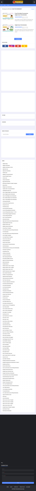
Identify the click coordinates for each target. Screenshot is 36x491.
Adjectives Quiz (5, 169)
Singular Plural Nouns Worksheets (8, 373)
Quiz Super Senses (6, 351)
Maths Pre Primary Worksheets (8, 260)
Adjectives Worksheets (21, 25)
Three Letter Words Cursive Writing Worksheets (11, 385)
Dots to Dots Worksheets (7, 217)
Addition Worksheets (6, 165)
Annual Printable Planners (7, 176)
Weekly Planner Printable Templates (9, 407)
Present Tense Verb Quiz (7, 294)
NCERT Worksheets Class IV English (9, 271)
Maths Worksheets (6, 262)
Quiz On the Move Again (7, 342)
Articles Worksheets (6, 179)
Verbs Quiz (4, 396)
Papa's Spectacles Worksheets (8, 278)
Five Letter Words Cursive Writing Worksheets (10, 229)
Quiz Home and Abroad (6, 335)
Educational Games (6, 219)
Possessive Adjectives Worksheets (9, 281)
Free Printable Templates (7, 235)
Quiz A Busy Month (6, 306)
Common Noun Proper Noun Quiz (8, 203)
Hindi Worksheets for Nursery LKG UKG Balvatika (11, 247)
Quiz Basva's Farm (6, 314)
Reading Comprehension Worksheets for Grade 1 (11, 362)
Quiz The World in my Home (7, 353)
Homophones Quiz (6, 251)
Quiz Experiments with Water (7, 326)
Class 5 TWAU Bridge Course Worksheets (10, 199)
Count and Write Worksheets (7, 208)
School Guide (25, 27)
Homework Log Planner (7, 249)
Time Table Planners (6, 387)
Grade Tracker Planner (6, 242)
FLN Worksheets (5, 231)
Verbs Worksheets (6, 398)
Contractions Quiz (6, 206)
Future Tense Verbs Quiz (7, 238)
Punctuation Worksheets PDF (8, 303)
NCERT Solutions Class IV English (8, 265)
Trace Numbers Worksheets (7, 389)
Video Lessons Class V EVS (7, 405)
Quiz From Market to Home (7, 330)
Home (2, 5)
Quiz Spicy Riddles (6, 348)
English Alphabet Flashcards (7, 222)
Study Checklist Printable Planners (8, 378)
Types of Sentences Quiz (7, 394)
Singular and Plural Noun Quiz (8, 369)
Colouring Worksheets (6, 201)
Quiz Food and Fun (6, 328)
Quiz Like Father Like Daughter (8, 337)
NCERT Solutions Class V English (8, 267)
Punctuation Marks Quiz (7, 301)
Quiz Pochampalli (6, 344)
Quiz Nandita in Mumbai (7, 340)
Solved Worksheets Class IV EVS (8, 376)
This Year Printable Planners (7, 383)
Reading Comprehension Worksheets (9, 360)
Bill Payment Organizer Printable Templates (10, 183)
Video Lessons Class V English (8, 403)
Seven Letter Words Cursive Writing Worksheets (11, 367)
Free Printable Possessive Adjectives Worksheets (21, 14)
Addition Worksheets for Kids (8, 167)
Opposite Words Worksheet (7, 276)
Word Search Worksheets (7, 410)
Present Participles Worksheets (8, 292)
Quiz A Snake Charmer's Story (8, 308)
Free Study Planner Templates (8, 237)
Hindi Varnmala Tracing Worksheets (9, 244)
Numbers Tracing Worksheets (8, 274)
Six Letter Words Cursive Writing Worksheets (10, 374)
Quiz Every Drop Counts (7, 324)
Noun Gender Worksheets (7, 272)
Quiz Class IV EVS (6, 317)
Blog (2, 462)
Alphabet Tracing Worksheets (8, 174)
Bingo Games (5, 185)
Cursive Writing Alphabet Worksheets (9, 210)
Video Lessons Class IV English (8, 401)
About (5, 5)
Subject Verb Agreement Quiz (8, 382)
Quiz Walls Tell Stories (6, 358)
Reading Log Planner (6, 364)
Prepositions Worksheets (7, 290)
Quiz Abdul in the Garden (7, 312)
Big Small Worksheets (6, 181)
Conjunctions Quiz (6, 204)
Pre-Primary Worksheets (7, 287)
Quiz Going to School (6, 333)
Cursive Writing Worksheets (7, 215)
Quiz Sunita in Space (6, 349)
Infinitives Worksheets (6, 253)
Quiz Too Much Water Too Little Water (9, 355)
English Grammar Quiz (6, 224)
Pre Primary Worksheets (7, 285)
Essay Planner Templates (7, 228)
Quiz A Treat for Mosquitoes (7, 310)
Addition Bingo (5, 163)
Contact (8, 5)
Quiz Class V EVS (5, 319)
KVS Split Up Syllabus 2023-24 (8, 258)
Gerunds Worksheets (6, 240)
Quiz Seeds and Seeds (6, 346)
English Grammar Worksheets (8, 226)
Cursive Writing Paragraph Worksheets (9, 213)
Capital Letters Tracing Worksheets (9, 188)
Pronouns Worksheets (6, 299)
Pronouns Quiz (5, 297)
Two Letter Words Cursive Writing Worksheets (10, 392)
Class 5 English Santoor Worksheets (9, 194)
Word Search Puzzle (6, 408)
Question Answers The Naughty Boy (9, 305)
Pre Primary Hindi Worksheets (8, 283)
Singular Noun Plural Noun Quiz (8, 371)
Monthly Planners (6, 263)
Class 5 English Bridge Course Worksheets (10, 192)
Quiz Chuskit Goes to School (7, 315)
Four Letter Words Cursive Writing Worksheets (10, 233)
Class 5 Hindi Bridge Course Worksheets (9, 195)
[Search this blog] (14, 134)
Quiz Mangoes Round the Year (8, 339)
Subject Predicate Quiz (6, 380)
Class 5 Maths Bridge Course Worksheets (10, 197)
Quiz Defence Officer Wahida (7, 321)
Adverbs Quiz (5, 172)
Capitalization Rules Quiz (7, 190)
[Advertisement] (18, 60)
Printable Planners (6, 296)
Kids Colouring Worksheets (7, 256)
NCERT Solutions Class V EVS (8, 269)
